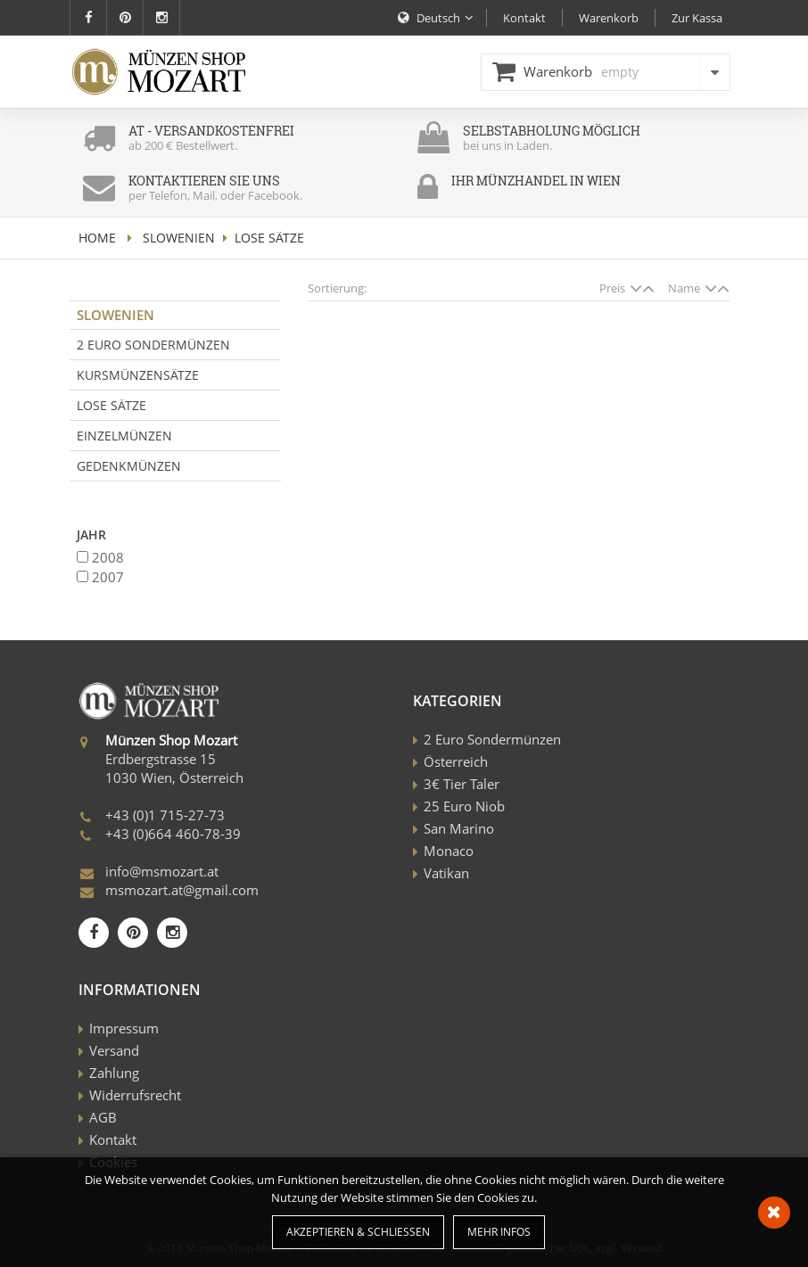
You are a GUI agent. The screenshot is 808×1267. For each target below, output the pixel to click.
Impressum (124, 1028)
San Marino (459, 828)
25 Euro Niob (464, 806)
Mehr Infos (499, 1231)
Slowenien (179, 237)
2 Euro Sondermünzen (153, 344)
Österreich (456, 761)
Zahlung (114, 1073)
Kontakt (112, 1139)
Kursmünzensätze (138, 374)
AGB (103, 1117)
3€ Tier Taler (461, 784)
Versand (114, 1050)
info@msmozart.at (161, 871)
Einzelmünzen (124, 435)
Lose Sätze (111, 405)
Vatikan (446, 873)
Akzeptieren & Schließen (358, 1231)
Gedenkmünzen (129, 465)
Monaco (449, 851)
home (97, 237)
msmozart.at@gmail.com (182, 890)
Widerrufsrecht (135, 1095)
